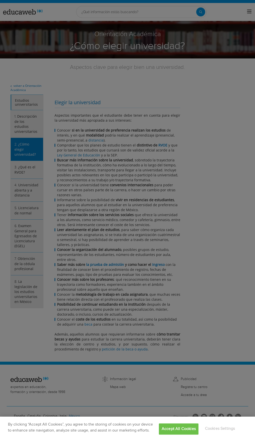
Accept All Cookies (179, 429)
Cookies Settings (220, 428)
